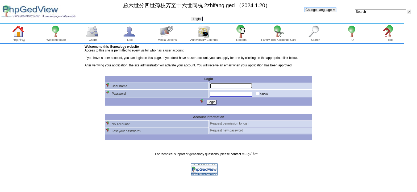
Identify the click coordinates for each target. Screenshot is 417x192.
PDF (352, 38)
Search (315, 38)
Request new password (226, 130)
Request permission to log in (230, 123)
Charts (93, 38)
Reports (241, 38)
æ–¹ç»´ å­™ (250, 154)
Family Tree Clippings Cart (278, 38)
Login (197, 19)
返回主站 (19, 38)
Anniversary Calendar (204, 38)
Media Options (167, 38)
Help (389, 38)
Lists (130, 38)
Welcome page (56, 38)
